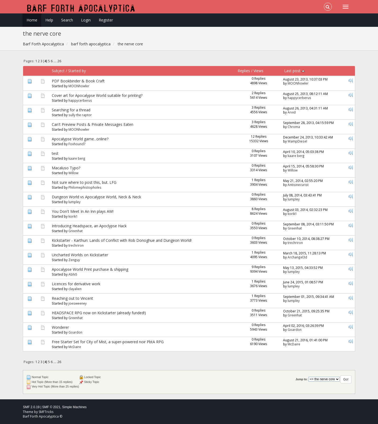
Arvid (292, 112)
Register (106, 20)
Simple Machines (74, 407)
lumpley (74, 202)
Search (67, 20)
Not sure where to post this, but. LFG (84, 182)
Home (32, 20)
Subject (58, 70)
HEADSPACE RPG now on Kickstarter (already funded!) (99, 312)
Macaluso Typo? (66, 167)
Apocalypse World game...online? (80, 138)
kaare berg (76, 158)
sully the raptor (80, 115)
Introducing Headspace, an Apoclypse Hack (89, 225)
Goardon (75, 332)
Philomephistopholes (84, 187)
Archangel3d (297, 257)
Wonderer (60, 327)
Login (86, 20)
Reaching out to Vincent (72, 298)
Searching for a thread (71, 109)
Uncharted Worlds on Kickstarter (80, 254)
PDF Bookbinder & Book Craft (78, 80)
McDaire (74, 347)
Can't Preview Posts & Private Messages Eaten (92, 124)
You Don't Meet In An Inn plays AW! (82, 211)
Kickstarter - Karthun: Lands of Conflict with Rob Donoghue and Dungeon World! (122, 240)
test (55, 153)
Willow (73, 173)
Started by (77, 70)
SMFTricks (46, 412)
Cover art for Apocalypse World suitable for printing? (97, 95)
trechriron (76, 245)
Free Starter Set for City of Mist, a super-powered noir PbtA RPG (108, 341)
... (55, 61)
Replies (244, 70)
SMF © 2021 (51, 407)
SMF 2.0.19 (31, 407)
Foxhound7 (77, 144)
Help (49, 20)
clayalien (75, 289)
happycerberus (80, 100)
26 (59, 61)
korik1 (73, 216)
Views (258, 70)
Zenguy (74, 260)
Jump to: (301, 379)
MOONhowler (78, 86)
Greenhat (75, 231)
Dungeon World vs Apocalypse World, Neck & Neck (96, 196)
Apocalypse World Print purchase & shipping (90, 269)
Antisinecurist (298, 184)
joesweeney (77, 303)
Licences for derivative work (76, 283)
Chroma (294, 127)
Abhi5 (72, 274)
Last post (294, 70)
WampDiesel (297, 141)
